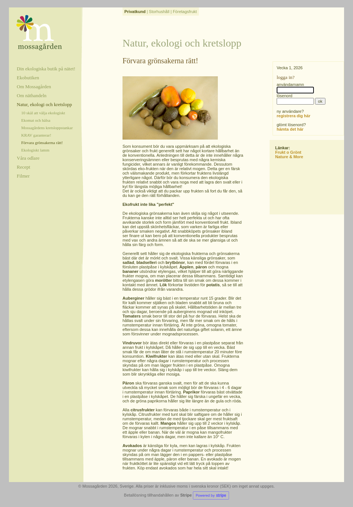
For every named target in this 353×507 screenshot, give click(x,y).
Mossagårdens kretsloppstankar (47, 127)
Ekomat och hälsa (35, 120)
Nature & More (289, 156)
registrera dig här (293, 116)
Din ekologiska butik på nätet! (46, 68)
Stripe (204, 495)
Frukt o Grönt (288, 152)
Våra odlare (28, 158)
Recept (23, 167)
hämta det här (290, 129)
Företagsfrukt (185, 11)
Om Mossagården (34, 86)
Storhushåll (159, 11)
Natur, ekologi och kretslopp (44, 104)
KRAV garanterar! (36, 135)
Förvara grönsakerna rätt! (42, 142)
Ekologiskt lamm (35, 150)
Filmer (23, 176)
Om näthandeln (32, 95)
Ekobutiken (28, 77)
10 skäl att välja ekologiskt (43, 113)
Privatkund (135, 11)
